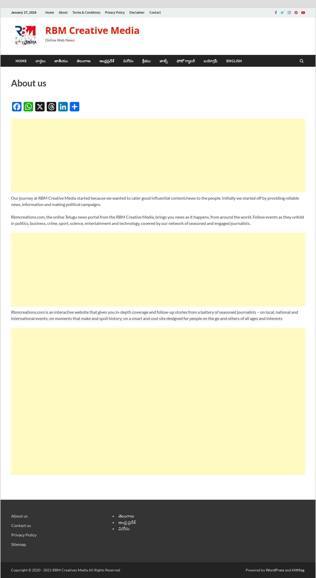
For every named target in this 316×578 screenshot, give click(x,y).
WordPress (275, 570)
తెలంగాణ (84, 61)
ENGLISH (234, 61)
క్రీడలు (146, 61)
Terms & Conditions (86, 12)
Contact (155, 12)
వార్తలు (40, 61)
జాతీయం (61, 61)
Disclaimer (137, 12)
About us (19, 515)
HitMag (298, 570)
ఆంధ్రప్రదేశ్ (106, 61)
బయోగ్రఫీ (210, 61)
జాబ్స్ (164, 61)
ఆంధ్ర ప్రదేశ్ (127, 522)
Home (49, 12)
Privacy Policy (115, 12)
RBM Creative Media (92, 30)
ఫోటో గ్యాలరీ (186, 61)
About (63, 12)
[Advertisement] (158, 155)
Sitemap (18, 544)
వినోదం (128, 61)
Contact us (21, 525)
